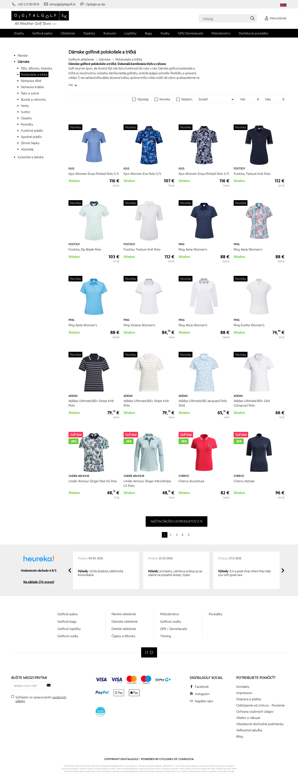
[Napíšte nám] (59, 4)
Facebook (202, 686)
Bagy (148, 33)
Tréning (165, 636)
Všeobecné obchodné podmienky (260, 724)
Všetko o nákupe (248, 717)
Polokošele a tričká (34, 74)
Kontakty (243, 686)
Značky (19, 33)
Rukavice (109, 33)
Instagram (202, 694)
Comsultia (186, 759)
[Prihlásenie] (275, 18)
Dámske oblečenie (125, 621)
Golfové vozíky (68, 636)
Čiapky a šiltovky (123, 636)
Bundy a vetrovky (33, 99)
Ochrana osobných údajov (255, 711)
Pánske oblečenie (124, 614)
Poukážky (215, 614)
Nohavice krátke (32, 87)
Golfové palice (42, 33)
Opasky (26, 118)
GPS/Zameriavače (190, 33)
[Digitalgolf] (149, 652)
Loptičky (130, 33)
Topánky (89, 33)
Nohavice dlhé (31, 80)
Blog (239, 736)
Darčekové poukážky (253, 33)
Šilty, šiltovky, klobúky (36, 68)
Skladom (186, 99)
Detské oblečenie (124, 628)
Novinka (165, 99)
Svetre (25, 112)
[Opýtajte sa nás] (92, 4)
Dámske (23, 61)
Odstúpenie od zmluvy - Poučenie (260, 705)
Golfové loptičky (69, 628)
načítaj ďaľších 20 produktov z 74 (176, 521)
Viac (70, 85)
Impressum (244, 692)
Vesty (25, 105)
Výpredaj (27, 149)
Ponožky (27, 124)
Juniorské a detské (30, 157)
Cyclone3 (166, 759)
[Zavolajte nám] (25, 4)
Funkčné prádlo (32, 130)
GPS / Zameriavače (173, 628)
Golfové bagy (67, 621)
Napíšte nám (204, 701)
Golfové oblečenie (81, 59)
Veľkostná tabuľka (249, 730)
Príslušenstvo (220, 33)
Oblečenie (68, 33)
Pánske (23, 55)
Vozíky (165, 33)
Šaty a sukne (30, 93)
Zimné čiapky (30, 143)
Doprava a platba (248, 699)
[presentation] (69, 570)
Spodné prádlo (31, 136)
